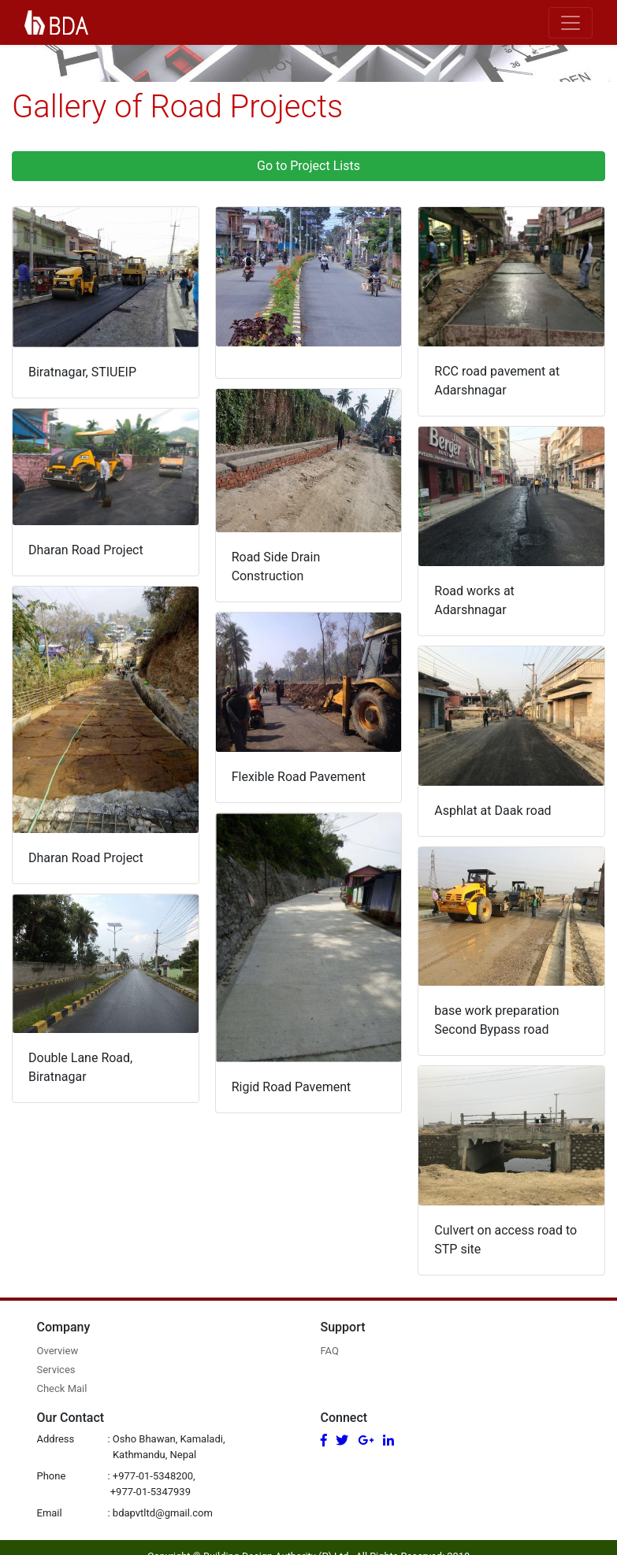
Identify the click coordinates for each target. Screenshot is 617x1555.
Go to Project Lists (308, 165)
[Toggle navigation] (570, 23)
